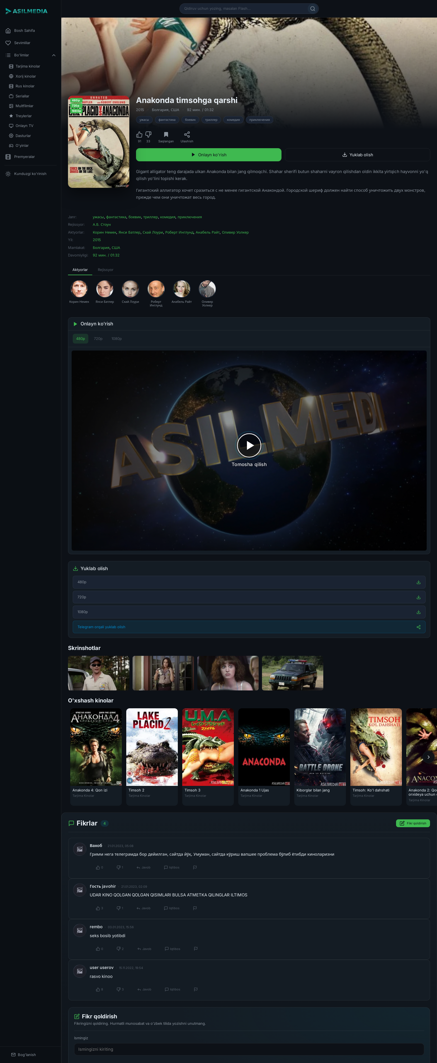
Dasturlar (20, 135)
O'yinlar (19, 145)
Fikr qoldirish (413, 823)
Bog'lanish (23, 1054)
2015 (140, 109)
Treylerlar (20, 116)
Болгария (160, 109)
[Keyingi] (429, 757)
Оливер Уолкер (235, 232)
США (175, 109)
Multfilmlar (21, 106)
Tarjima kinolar (24, 66)
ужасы (144, 120)
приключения (259, 120)
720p (98, 338)
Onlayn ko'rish (209, 154)
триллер (211, 120)
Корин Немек (104, 232)
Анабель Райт (208, 232)
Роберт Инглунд (179, 232)
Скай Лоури (153, 232)
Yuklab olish (357, 154)
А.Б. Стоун (102, 224)
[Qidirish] (313, 9)
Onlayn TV (21, 125)
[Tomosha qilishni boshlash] (249, 451)
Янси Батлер (129, 232)
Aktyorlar (80, 269)
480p (80, 338)
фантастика (167, 120)
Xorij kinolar (22, 76)
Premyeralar (20, 157)
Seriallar (19, 96)
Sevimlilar (17, 43)
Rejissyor (105, 269)
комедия (233, 120)
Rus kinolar (22, 86)
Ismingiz (81, 1038)
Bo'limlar (31, 55)
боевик (190, 120)
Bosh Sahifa (20, 30)
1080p (116, 338)
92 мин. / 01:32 (200, 109)
